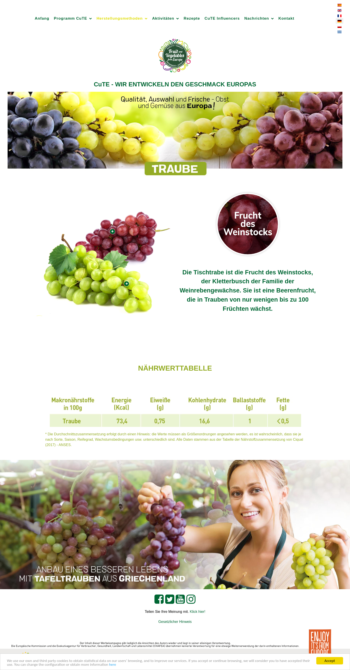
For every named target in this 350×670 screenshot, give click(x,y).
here (112, 664)
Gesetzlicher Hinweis (175, 622)
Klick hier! (197, 612)
